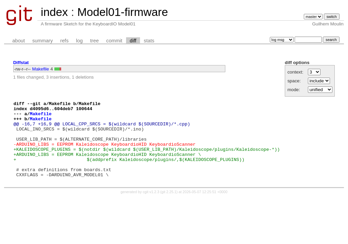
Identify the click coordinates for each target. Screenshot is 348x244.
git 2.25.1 (168, 207)
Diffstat (21, 62)
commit (114, 40)
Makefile (40, 69)
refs (64, 40)
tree (94, 40)
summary (42, 40)
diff (133, 40)
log (79, 40)
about (18, 40)
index (54, 12)
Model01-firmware (122, 12)
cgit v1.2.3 (151, 207)
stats (149, 40)
